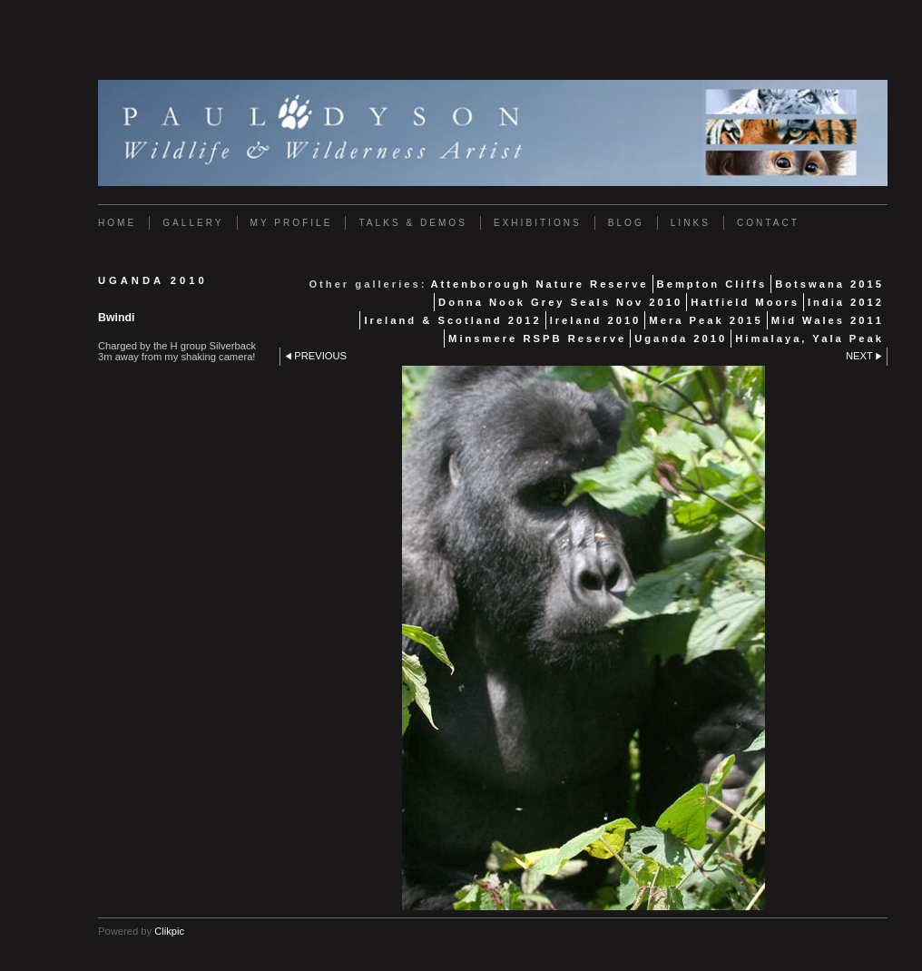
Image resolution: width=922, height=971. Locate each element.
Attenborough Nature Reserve (539, 284)
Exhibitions (538, 223)
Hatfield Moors (745, 302)
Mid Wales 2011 (827, 320)
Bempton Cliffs (712, 284)
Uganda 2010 (680, 338)
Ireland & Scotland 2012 (452, 320)
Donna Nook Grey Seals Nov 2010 (560, 302)
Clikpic (169, 931)
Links (691, 223)
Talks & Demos (412, 223)
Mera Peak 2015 (705, 320)
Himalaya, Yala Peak (809, 338)
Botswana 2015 (829, 284)
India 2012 (846, 302)
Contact (768, 223)
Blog (626, 223)
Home (117, 223)
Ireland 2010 (596, 320)
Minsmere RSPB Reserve (537, 338)
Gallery (192, 223)
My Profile (291, 223)
